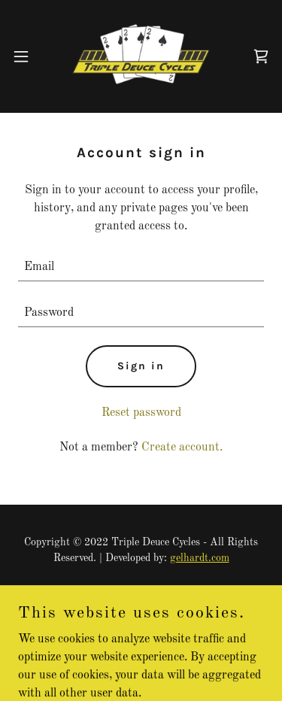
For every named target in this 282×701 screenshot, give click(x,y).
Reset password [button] (141, 413)
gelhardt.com (199, 558)
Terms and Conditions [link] (141, 612)
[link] (141, 56)
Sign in (141, 366)
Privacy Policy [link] (141, 593)
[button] (21, 56)
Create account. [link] (182, 448)
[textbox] (141, 267)
